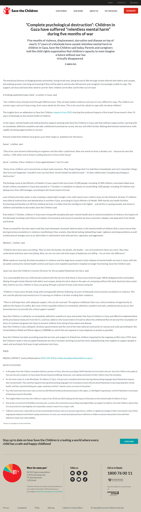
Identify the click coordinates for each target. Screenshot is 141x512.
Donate (131, 10)
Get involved (111, 11)
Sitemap (32, 508)
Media (110, 2)
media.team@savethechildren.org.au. (75, 358)
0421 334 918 (47, 358)
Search (134, 2)
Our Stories (61, 11)
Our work (78, 11)
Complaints (15, 508)
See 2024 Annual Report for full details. (49, 491)
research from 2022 (62, 112)
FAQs (24, 508)
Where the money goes (36, 467)
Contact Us (121, 2)
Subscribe (129, 441)
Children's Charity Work (47, 508)
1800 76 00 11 (120, 473)
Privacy (6, 508)
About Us (94, 11)
